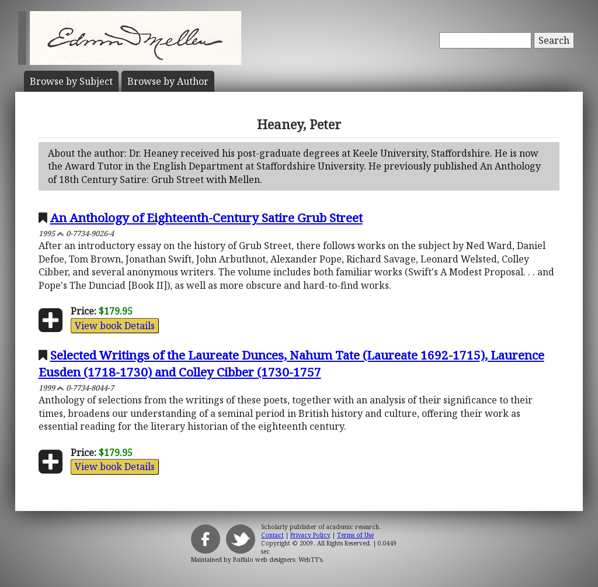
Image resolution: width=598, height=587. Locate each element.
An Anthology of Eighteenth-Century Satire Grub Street (206, 217)
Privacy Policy (310, 535)
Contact (272, 535)
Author (167, 81)
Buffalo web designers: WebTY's (277, 559)
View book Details (115, 325)
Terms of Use (355, 535)
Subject (71, 81)
